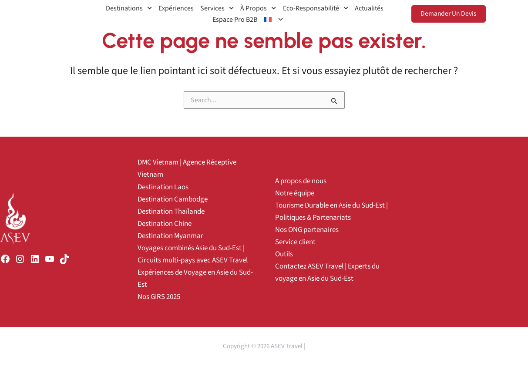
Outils (284, 254)
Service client (295, 242)
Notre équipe (294, 193)
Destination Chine (165, 223)
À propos (258, 8)
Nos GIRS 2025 (159, 297)
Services (217, 8)
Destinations (129, 8)
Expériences (176, 8)
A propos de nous (300, 181)
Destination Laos (163, 187)
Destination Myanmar (170, 236)
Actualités (369, 8)
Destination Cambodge (173, 199)
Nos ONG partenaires (307, 230)
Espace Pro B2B (234, 19)
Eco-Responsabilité (315, 8)
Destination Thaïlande (171, 211)
